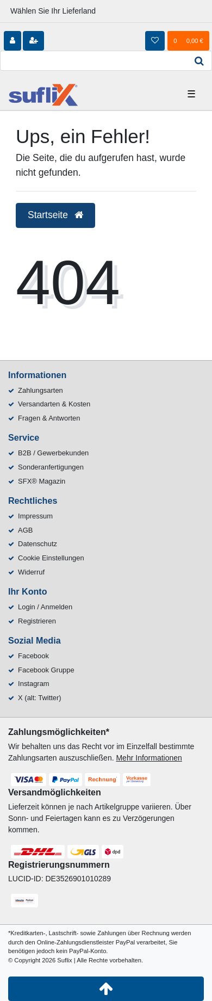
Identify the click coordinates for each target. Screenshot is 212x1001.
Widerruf (31, 572)
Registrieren (37, 621)
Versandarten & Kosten (54, 404)
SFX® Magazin (41, 481)
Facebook (33, 656)
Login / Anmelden (45, 607)
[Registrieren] (33, 41)
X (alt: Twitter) (39, 698)
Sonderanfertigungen (51, 467)
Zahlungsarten (40, 390)
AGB (25, 530)
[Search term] (93, 61)
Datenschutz (37, 544)
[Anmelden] (12, 41)
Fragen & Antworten (49, 418)
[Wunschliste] (155, 41)
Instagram (33, 683)
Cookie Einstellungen (51, 558)
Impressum (35, 516)
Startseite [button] (55, 214)
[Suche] (199, 61)
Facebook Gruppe (46, 670)
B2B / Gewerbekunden (53, 453)
